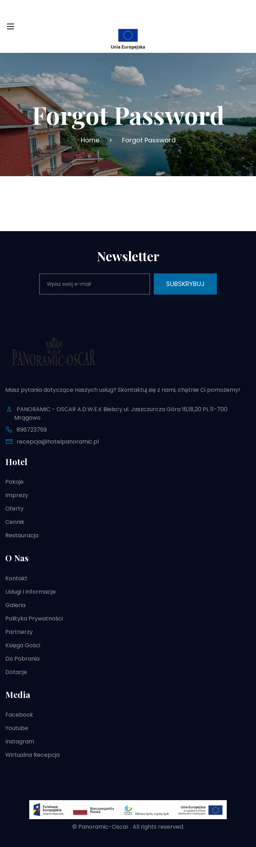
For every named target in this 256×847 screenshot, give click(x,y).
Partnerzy (19, 632)
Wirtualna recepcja (32, 755)
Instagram (19, 741)
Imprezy (16, 495)
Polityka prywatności (34, 618)
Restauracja (21, 535)
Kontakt (16, 578)
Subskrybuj (185, 283)
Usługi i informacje (30, 592)
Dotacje (16, 672)
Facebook (19, 715)
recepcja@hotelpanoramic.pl (58, 442)
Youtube (16, 728)
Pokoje (14, 482)
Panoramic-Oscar (103, 827)
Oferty (14, 509)
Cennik (14, 522)
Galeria (15, 605)
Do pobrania (22, 659)
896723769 (32, 430)
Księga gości (22, 645)
